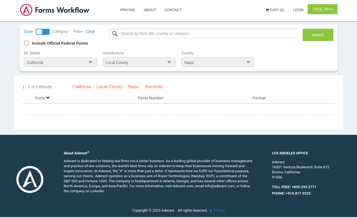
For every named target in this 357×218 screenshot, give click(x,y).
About (150, 10)
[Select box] (204, 33)
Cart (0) (275, 10)
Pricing (127, 10)
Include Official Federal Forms (60, 43)
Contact (173, 10)
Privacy (219, 210)
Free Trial (323, 9)
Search (318, 35)
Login (298, 10)
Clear (90, 31)
